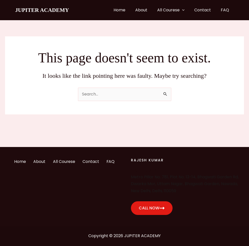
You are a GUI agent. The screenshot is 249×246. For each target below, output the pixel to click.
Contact (205, 10)
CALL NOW (152, 208)
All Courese (175, 10)
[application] (186, 10)
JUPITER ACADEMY (42, 10)
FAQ (226, 10)
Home (127, 10)
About (147, 10)
